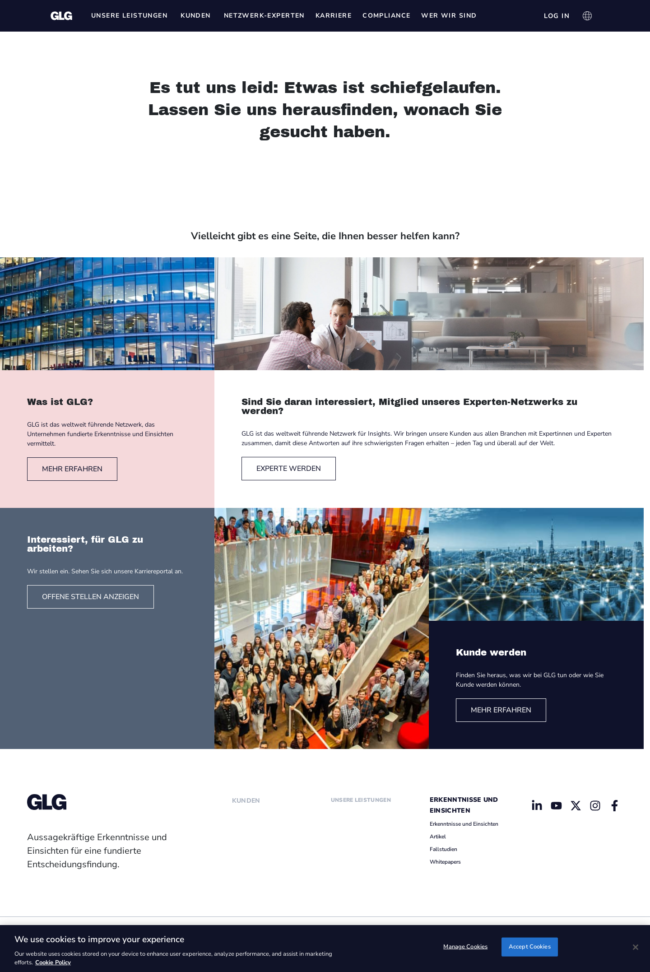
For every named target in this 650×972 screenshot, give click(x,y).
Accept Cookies (530, 948)
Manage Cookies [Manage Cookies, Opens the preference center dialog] (465, 948)
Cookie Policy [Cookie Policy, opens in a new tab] (53, 962)
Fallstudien (443, 849)
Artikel (438, 836)
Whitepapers (445, 861)
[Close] (635, 947)
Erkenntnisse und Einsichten (464, 824)
